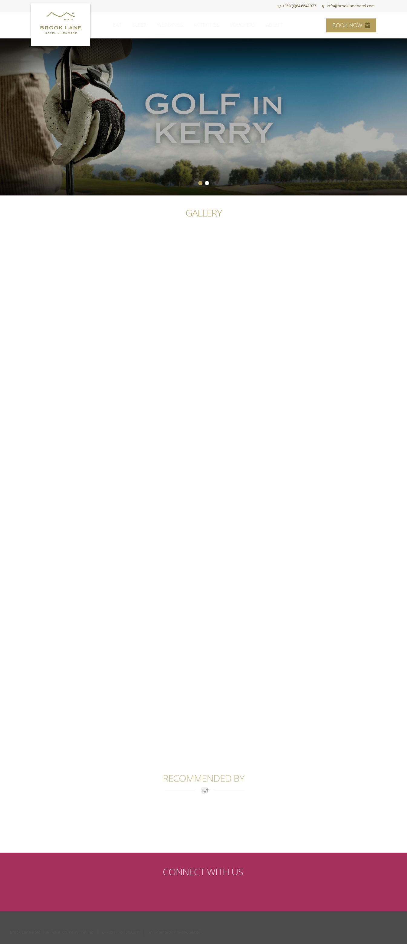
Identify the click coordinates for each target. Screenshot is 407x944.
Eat (123, 24)
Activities (212, 24)
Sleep (145, 24)
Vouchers (248, 24)
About (280, 24)
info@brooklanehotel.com (348, 5)
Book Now (351, 25)
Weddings (176, 24)
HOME (263, 5)
